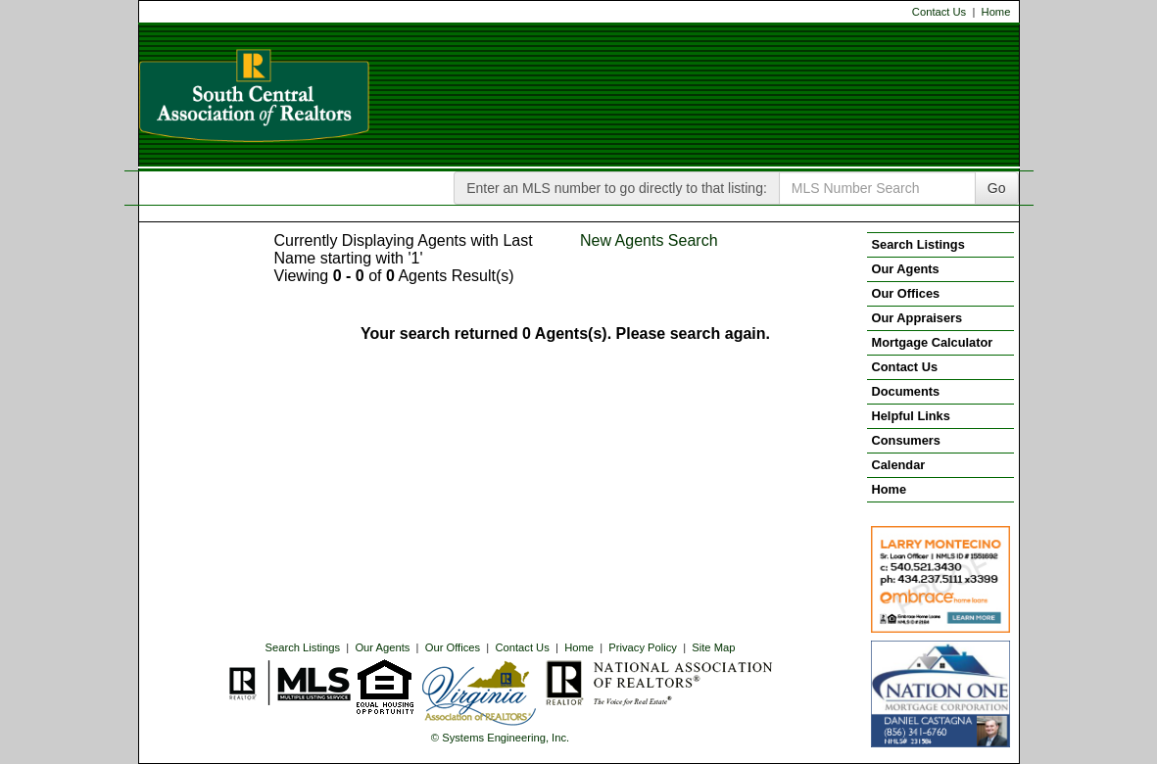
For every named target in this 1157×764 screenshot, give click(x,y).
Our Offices (452, 647)
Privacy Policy (642, 647)
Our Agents (382, 647)
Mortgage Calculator (932, 342)
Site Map (713, 647)
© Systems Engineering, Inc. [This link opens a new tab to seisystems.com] (500, 737)
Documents (906, 391)
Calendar (899, 464)
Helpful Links (911, 415)
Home (996, 12)
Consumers (906, 440)
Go (997, 188)
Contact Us (939, 12)
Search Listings (303, 647)
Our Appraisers (917, 317)
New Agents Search (649, 240)
